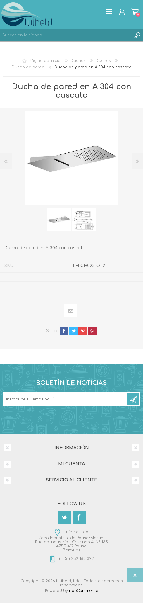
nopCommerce (83, 591)
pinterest (82, 331)
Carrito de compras (135, 11)
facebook (64, 331)
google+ (92, 331)
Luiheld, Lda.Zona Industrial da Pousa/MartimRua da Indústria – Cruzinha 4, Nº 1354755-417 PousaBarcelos (71, 541)
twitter (73, 331)
